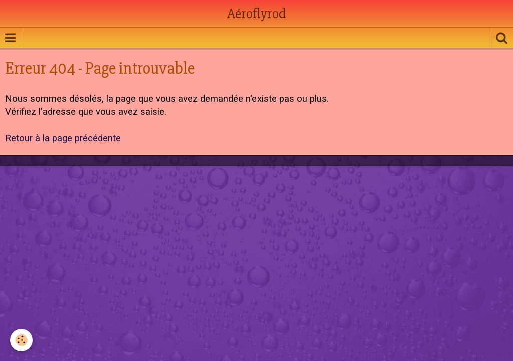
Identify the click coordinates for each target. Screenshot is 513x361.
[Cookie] (21, 340)
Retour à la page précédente (63, 138)
